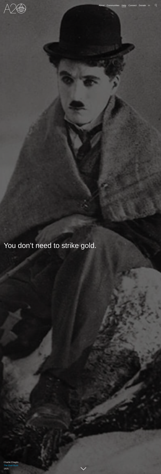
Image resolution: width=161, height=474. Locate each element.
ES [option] (149, 5)
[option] (149, 5)
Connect (132, 5)
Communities (113, 5)
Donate (142, 5)
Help (124, 5)
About (101, 5)
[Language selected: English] (149, 5)
